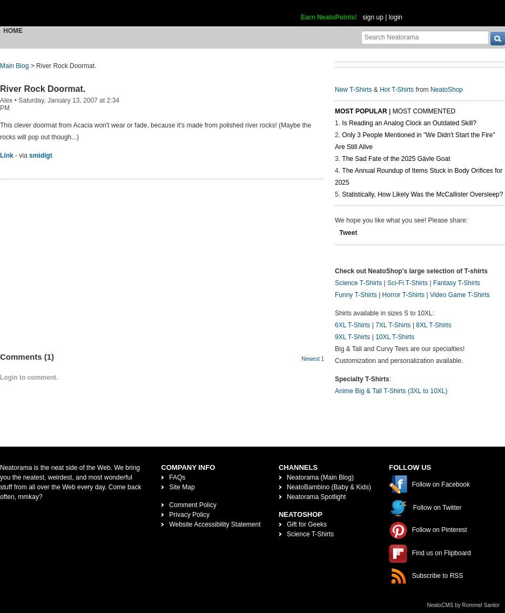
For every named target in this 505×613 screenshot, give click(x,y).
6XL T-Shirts (352, 325)
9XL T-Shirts (352, 337)
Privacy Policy (189, 514)
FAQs (177, 477)
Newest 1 (312, 359)
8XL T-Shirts (433, 325)
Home (13, 31)
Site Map (181, 487)
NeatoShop (446, 89)
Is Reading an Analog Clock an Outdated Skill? (409, 123)
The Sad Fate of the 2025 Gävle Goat (396, 159)
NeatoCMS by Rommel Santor (463, 605)
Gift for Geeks (307, 524)
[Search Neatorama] (425, 37)
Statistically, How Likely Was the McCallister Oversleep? (422, 194)
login (395, 17)
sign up (372, 17)
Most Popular (361, 111)
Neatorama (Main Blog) (320, 477)
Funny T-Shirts (356, 295)
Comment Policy (192, 505)
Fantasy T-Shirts (456, 283)
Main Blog (14, 66)
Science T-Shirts (358, 283)
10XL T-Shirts (394, 337)
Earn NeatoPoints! (329, 17)
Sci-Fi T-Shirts (407, 283)
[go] (497, 38)
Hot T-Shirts (397, 89)
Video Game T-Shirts (460, 295)
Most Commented (424, 111)
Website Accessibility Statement (214, 524)
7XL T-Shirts (392, 325)
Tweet (348, 233)
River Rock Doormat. (42, 88)
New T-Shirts (353, 89)
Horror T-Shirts (403, 295)
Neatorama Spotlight (316, 497)
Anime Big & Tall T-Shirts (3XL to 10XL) (391, 391)
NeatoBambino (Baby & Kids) (329, 487)
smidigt (40, 155)
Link (7, 155)
